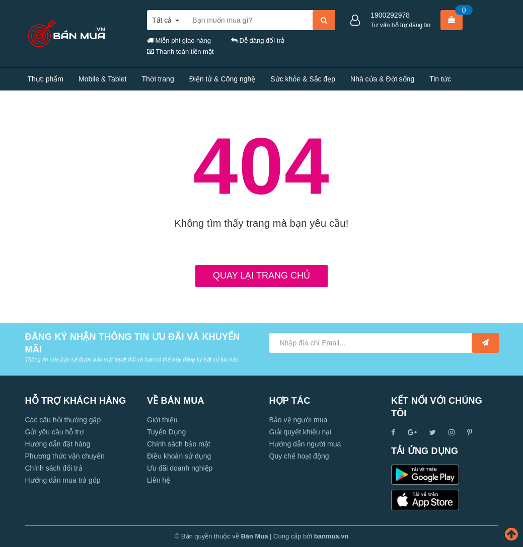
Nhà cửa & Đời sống (382, 79)
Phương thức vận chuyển (65, 456)
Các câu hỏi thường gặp (63, 420)
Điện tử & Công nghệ (222, 79)
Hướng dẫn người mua (305, 444)
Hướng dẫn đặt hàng (58, 444)
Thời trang (157, 79)
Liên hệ (109, 102)
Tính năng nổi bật (55, 102)
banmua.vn (331, 536)
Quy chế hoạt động (299, 456)
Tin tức (440, 79)
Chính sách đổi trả (54, 468)
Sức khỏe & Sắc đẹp (302, 79)
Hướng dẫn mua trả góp (63, 480)
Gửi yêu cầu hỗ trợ (54, 432)
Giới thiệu (162, 420)
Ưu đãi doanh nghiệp (179, 468)
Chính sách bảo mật (178, 444)
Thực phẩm (45, 79)
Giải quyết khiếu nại (300, 432)
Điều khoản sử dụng (179, 456)
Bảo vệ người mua (298, 420)
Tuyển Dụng (166, 432)
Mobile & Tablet (102, 79)
